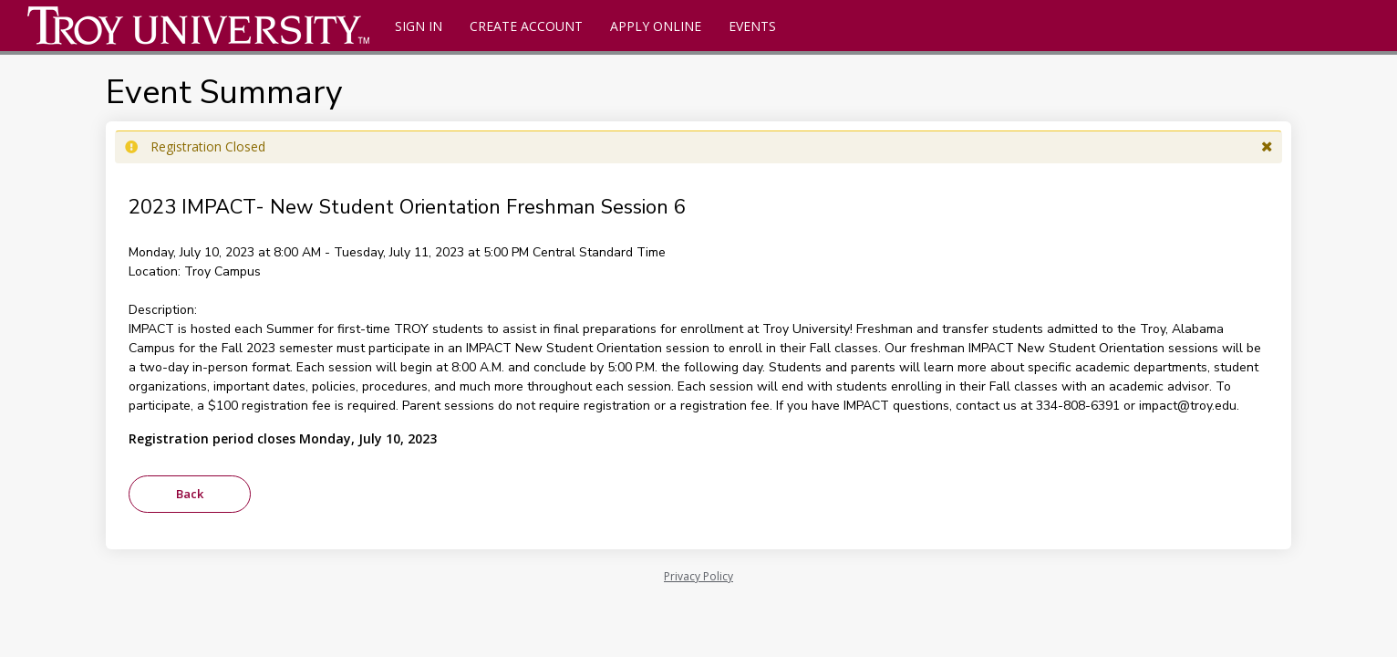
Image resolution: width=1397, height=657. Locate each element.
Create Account (526, 26)
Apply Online (655, 26)
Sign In (418, 26)
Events (752, 26)
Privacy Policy (698, 576)
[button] (1267, 146)
